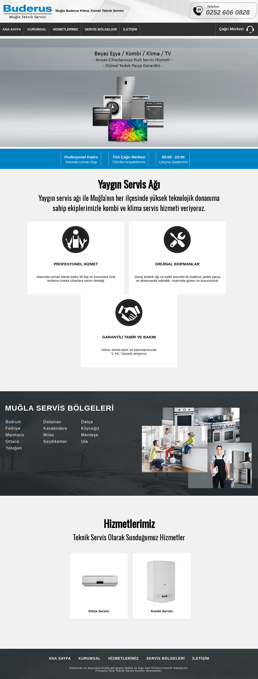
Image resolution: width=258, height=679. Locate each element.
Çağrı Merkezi (236, 29)
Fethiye (13, 428)
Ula (84, 441)
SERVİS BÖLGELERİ (101, 29)
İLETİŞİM (130, 29)
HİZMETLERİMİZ (65, 29)
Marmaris (15, 435)
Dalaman (52, 422)
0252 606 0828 (228, 12)
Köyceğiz (90, 428)
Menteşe (89, 435)
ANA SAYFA (12, 29)
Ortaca (12, 441)
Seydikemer (55, 441)
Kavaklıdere (55, 428)
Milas (48, 435)
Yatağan (14, 448)
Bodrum (13, 422)
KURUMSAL (36, 29)
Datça (87, 422)
